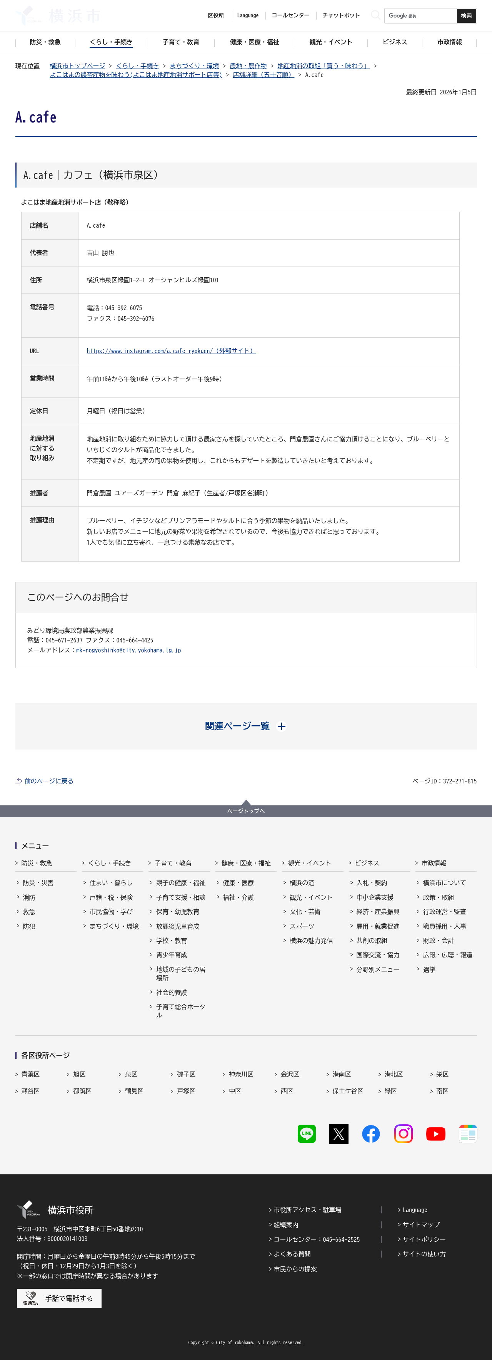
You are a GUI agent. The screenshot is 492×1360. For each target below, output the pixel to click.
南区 (443, 1091)
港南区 (342, 1074)
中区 (235, 1091)
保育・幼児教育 (177, 912)
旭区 (79, 1074)
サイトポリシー (424, 1239)
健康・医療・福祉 (246, 863)
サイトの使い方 (424, 1254)
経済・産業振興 (378, 912)
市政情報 (434, 863)
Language (415, 1210)
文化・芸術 (305, 912)
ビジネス (367, 863)
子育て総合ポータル (180, 1011)
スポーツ (302, 926)
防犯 (29, 926)
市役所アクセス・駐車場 (308, 1210)
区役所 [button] (216, 15)
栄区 (443, 1074)
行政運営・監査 (444, 912)
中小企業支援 (375, 897)
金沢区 (290, 1074)
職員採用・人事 (444, 926)
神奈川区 (241, 1074)
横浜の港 (302, 883)
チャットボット (341, 15)
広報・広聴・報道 (447, 955)
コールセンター (291, 15)
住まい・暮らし (111, 883)
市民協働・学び (111, 912)
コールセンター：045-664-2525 (317, 1239)
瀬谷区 (31, 1091)
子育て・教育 (173, 863)
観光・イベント (309, 863)
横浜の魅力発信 (311, 940)
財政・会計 (438, 940)
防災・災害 (38, 883)
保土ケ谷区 (348, 1091)
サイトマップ (421, 1225)
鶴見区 (134, 1091)
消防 (29, 897)
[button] (246, 726)
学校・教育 (171, 940)
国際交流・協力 (378, 955)
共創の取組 (372, 940)
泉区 (131, 1074)
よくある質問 (292, 1254)
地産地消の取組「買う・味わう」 (324, 66)
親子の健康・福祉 (180, 883)
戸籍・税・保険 (111, 897)
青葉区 (31, 1074)
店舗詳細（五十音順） (264, 75)
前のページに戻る (49, 781)
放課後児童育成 (177, 926)
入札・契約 (372, 883)
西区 (287, 1091)
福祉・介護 (238, 897)
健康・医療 (238, 883)
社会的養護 (171, 992)
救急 (29, 912)
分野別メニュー (378, 969)
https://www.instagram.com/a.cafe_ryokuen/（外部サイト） (171, 351)
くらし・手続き (137, 66)
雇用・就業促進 (378, 926)
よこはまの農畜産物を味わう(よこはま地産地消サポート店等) (136, 75)
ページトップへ (246, 811)
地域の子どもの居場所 (180, 973)
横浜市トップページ (77, 66)
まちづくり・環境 (194, 66)
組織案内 (286, 1225)
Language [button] (248, 15)
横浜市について (444, 883)
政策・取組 (438, 897)
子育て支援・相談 (180, 897)
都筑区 (82, 1091)
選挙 (429, 969)
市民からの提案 (295, 1269)
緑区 (391, 1091)
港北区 (394, 1074)
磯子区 (186, 1074)
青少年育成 (171, 955)
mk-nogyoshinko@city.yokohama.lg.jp (129, 650)
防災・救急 (37, 863)
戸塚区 (186, 1091)
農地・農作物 (248, 66)
